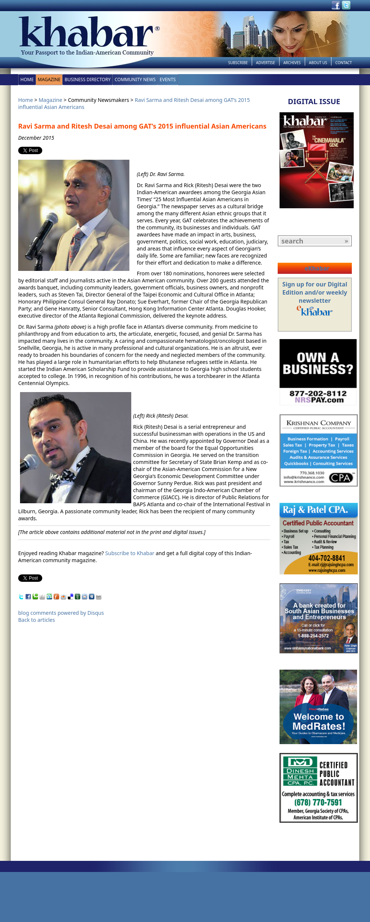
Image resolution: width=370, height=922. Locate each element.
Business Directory (87, 79)
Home (27, 79)
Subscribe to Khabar (130, 553)
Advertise (265, 62)
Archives (292, 62)
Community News (135, 79)
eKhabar (316, 268)
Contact (344, 62)
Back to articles (36, 619)
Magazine (49, 79)
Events (168, 79)
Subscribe (238, 62)
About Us (318, 62)
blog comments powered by (61, 612)
